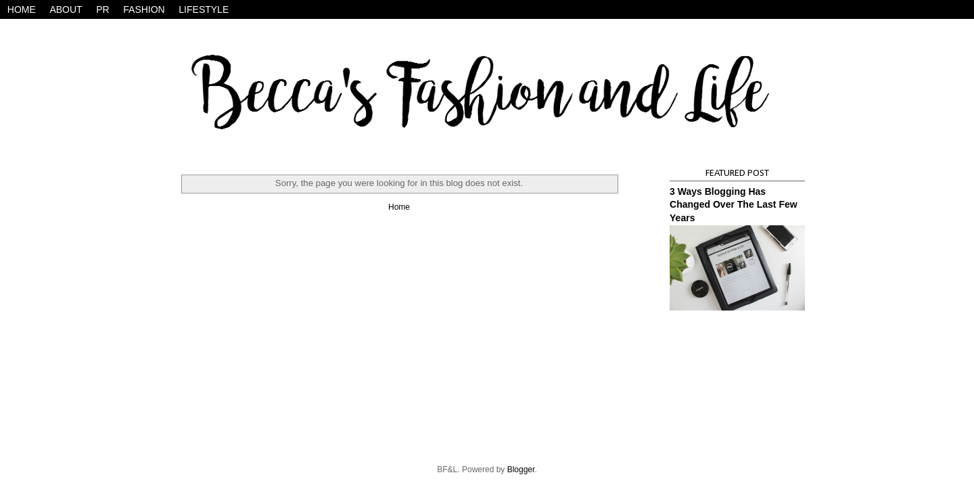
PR (102, 9)
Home (399, 207)
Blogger (521, 469)
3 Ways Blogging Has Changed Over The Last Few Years (733, 204)
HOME (21, 9)
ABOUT (65, 9)
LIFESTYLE (204, 9)
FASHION (143, 9)
